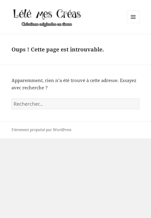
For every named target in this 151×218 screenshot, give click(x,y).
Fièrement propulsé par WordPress (41, 129)
